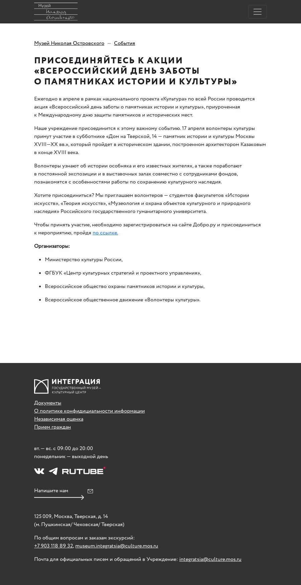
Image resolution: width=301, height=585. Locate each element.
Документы (47, 403)
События (124, 43)
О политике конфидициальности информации (89, 411)
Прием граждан (52, 427)
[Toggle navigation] (257, 11)
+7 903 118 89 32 (53, 546)
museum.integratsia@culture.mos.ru (116, 546)
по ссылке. (105, 233)
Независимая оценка (58, 419)
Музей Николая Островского (69, 43)
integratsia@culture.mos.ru (210, 559)
